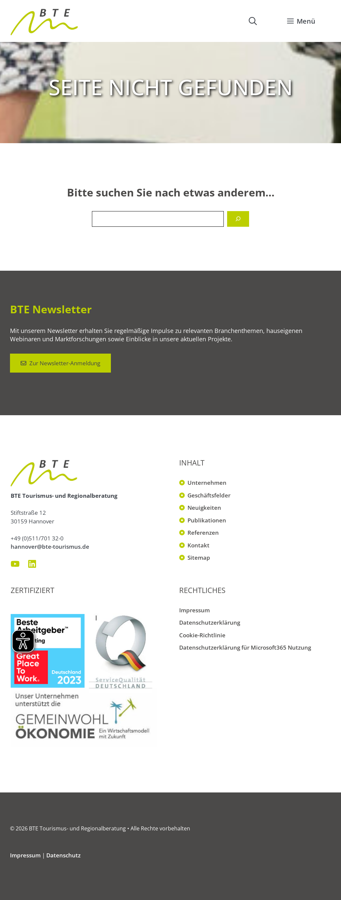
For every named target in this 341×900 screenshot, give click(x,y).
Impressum (194, 610)
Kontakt (198, 545)
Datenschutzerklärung (209, 622)
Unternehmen (206, 482)
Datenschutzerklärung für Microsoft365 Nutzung (245, 647)
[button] (253, 21)
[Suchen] (238, 219)
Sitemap (198, 557)
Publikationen (206, 520)
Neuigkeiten (204, 507)
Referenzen (203, 532)
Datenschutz (63, 855)
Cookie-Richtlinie (202, 635)
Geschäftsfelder (208, 495)
